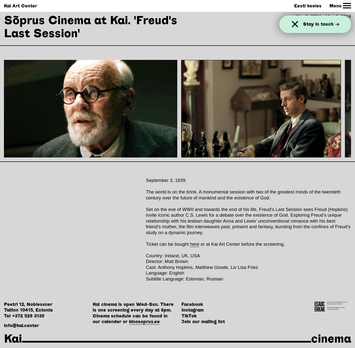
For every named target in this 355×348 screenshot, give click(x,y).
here (194, 244)
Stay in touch (321, 24)
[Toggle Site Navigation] (340, 6)
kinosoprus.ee (144, 321)
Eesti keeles (307, 6)
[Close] (295, 24)
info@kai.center (21, 325)
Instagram (192, 310)
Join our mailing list (203, 321)
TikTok (188, 316)
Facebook (192, 304)
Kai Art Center (20, 6)
